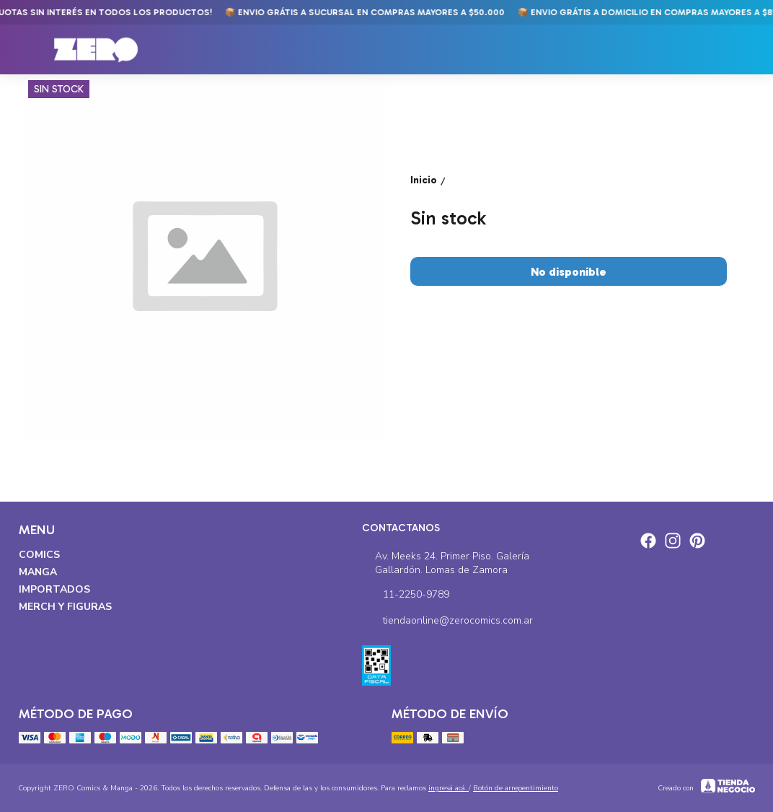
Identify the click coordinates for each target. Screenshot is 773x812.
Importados (54, 589)
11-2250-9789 (405, 594)
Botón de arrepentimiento (515, 788)
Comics (39, 555)
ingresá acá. (448, 788)
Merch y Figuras (65, 607)
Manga (38, 572)
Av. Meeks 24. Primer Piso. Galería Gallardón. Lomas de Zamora (446, 563)
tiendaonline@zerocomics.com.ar (447, 620)
